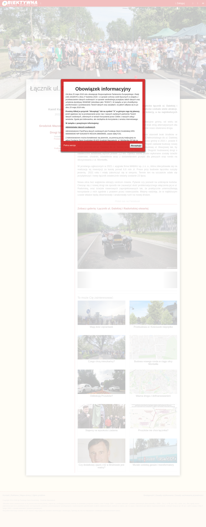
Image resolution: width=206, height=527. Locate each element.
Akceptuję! (136, 146)
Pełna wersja (70, 145)
